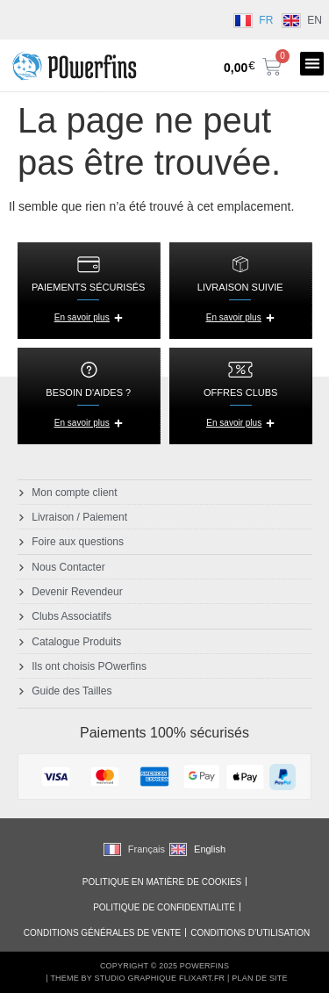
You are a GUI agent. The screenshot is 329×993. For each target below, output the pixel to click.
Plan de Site (259, 978)
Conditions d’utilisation (250, 933)
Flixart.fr (202, 978)
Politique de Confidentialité (164, 907)
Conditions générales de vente (102, 933)
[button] (312, 63)
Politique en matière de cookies (162, 882)
